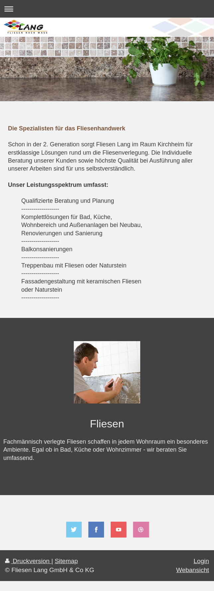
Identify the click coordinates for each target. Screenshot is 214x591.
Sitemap (66, 560)
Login (201, 560)
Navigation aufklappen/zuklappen (107, 9)
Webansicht (192, 569)
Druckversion (28, 560)
